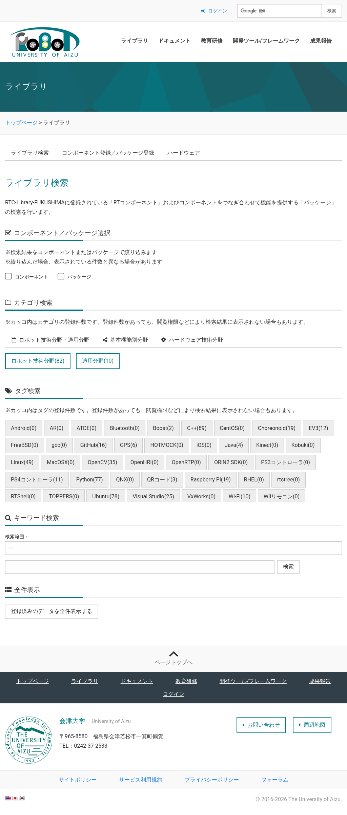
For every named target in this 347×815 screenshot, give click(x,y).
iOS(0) (204, 445)
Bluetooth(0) (125, 428)
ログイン (214, 11)
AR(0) (56, 428)
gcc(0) (59, 445)
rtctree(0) (288, 479)
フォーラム (274, 779)
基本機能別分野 (125, 340)
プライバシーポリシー (212, 779)
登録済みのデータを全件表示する (51, 611)
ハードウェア (183, 153)
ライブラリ (134, 41)
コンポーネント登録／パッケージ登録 (108, 153)
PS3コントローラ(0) (285, 462)
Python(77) (89, 479)
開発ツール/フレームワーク (266, 41)
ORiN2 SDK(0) (231, 462)
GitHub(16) (93, 445)
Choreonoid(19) (276, 428)
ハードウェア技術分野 (192, 340)
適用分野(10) (98, 361)
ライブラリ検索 (30, 153)
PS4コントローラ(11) (37, 479)
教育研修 (212, 41)
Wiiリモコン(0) (282, 496)
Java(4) (234, 445)
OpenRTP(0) (186, 462)
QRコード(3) (162, 479)
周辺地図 (312, 725)
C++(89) (197, 428)
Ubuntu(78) (105, 496)
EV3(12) (318, 428)
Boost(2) (163, 428)
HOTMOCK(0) (166, 445)
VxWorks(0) (201, 496)
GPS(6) (128, 445)
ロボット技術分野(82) (37, 361)
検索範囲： (17, 536)
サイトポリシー (78, 779)
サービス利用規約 (140, 779)
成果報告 (321, 41)
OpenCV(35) (102, 462)
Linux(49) (22, 462)
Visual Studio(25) (153, 496)
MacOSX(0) (61, 462)
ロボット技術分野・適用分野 (50, 340)
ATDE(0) (87, 428)
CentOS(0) (232, 428)
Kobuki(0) (303, 445)
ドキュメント (174, 41)
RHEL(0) (254, 479)
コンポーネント (26, 276)
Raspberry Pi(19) (210, 479)
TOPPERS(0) (64, 496)
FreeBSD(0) (24, 445)
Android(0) (24, 428)
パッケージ (74, 276)
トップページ (32, 681)
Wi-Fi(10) (239, 496)
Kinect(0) (267, 445)
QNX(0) (125, 479)
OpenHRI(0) (144, 462)
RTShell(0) (23, 496)
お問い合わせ (261, 725)
